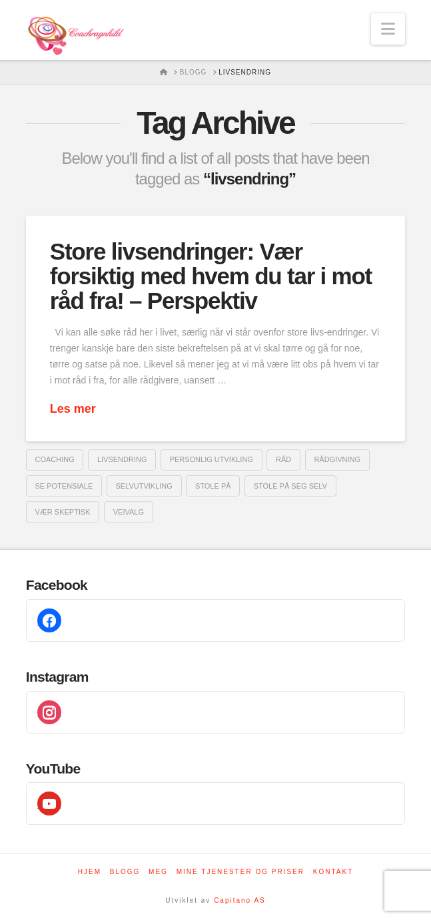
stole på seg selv (290, 486)
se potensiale (64, 486)
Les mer (73, 408)
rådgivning (337, 459)
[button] (388, 29)
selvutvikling (143, 486)
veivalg (128, 512)
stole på (213, 486)
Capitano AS (240, 900)
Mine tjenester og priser (240, 871)
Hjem (89, 871)
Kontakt (333, 871)
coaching (55, 459)
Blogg (125, 871)
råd (283, 459)
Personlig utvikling (211, 459)
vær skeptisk (63, 512)
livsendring (122, 459)
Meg (158, 871)
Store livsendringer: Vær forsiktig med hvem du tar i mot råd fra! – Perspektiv (211, 276)
